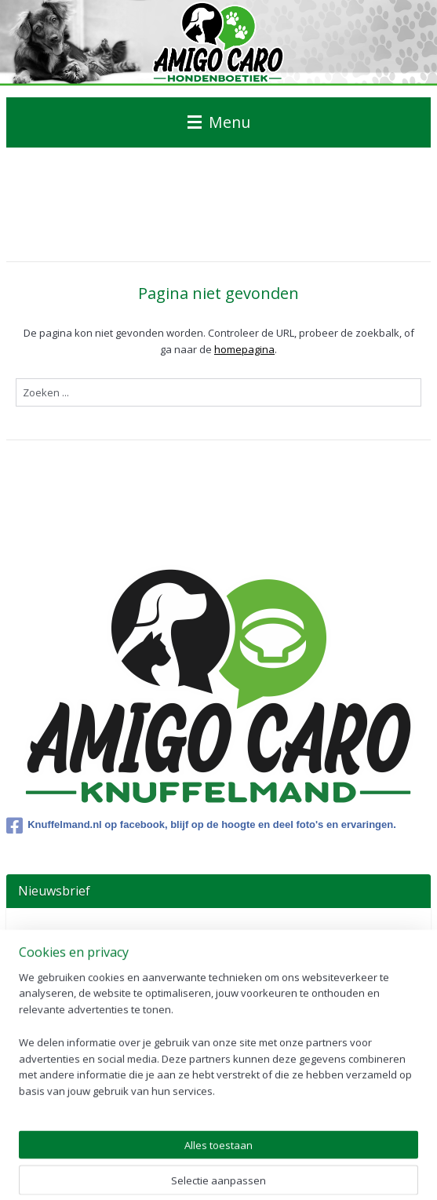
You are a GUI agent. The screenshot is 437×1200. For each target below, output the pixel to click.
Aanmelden (58, 969)
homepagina (244, 349)
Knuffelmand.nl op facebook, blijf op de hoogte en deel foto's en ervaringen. (201, 825)
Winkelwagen (63, 1105)
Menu (219, 122)
